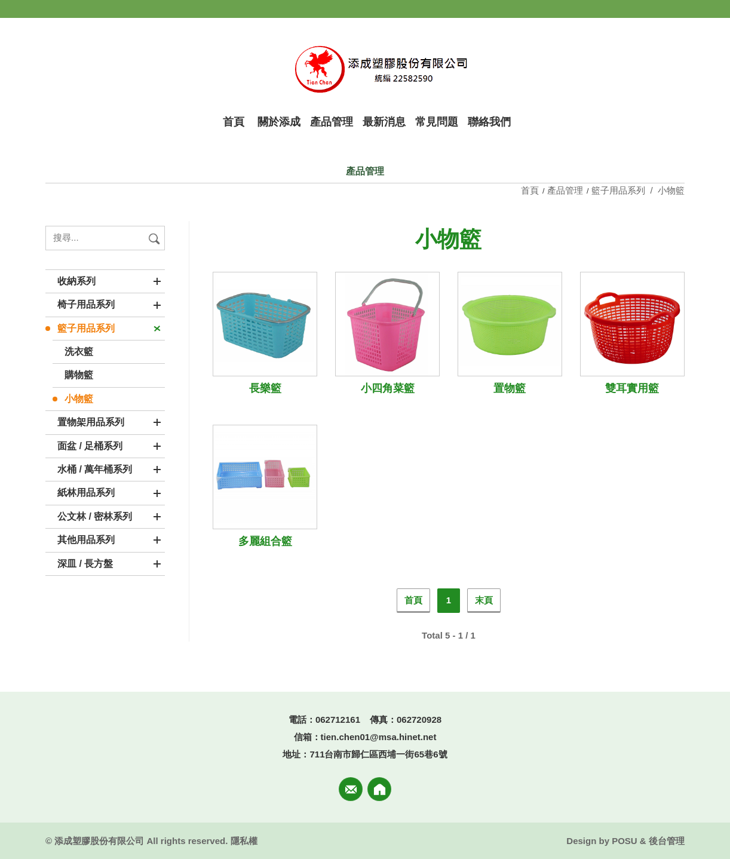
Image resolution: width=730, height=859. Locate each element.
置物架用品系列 (90, 422)
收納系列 (76, 281)
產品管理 (565, 190)
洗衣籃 (79, 351)
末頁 (484, 600)
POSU (624, 841)
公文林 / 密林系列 (94, 516)
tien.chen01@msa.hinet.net (379, 737)
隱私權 (244, 841)
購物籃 (79, 375)
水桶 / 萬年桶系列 (94, 469)
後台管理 (667, 841)
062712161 (337, 719)
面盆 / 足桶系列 (89, 446)
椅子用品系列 (86, 304)
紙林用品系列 (86, 492)
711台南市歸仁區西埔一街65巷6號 (378, 754)
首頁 (531, 190)
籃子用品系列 (86, 328)
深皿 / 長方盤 (85, 564)
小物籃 (79, 399)
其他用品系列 (86, 540)
